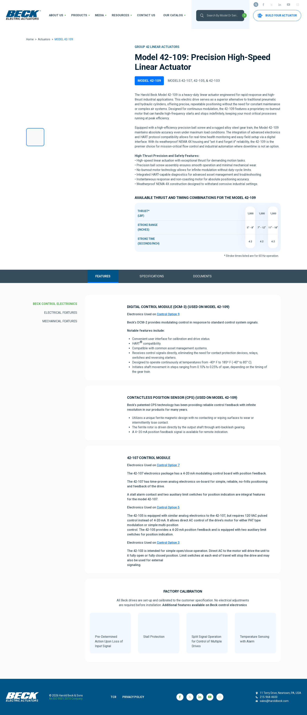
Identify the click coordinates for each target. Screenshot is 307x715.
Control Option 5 (168, 509)
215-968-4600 (268, 697)
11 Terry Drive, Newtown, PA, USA (280, 692)
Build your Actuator (277, 15)
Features (99, 277)
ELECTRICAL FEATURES (60, 314)
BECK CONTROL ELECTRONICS (54, 305)
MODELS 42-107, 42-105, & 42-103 (194, 81)
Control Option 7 (168, 466)
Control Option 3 (168, 544)
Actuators (44, 39)
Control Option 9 (168, 315)
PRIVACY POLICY (135, 697)
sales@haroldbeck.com (274, 700)
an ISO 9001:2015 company (66, 698)
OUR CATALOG (163, 15)
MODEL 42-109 (149, 81)
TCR (114, 697)
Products (76, 15)
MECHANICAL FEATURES (59, 323)
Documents (206, 277)
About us (55, 15)
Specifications (152, 277)
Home (30, 39)
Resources (115, 15)
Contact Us (138, 15)
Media (95, 15)
